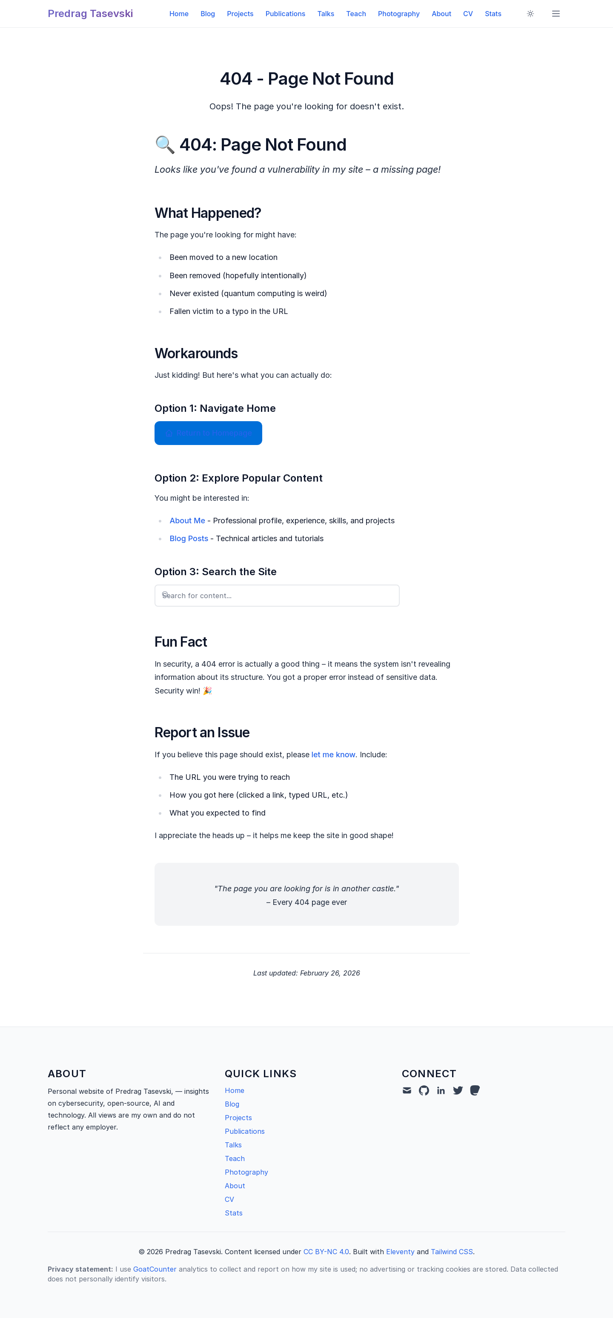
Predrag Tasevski (90, 13)
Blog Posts (188, 538)
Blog (208, 13)
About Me (187, 520)
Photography (399, 13)
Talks (325, 13)
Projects (240, 13)
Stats (493, 13)
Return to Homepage (208, 432)
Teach (356, 13)
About (441, 13)
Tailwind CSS (452, 1251)
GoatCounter (155, 1269)
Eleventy (400, 1251)
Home (179, 13)
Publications (286, 13)
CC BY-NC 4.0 (326, 1251)
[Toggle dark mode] (530, 13)
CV (468, 13)
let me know (334, 754)
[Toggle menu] (556, 13)
